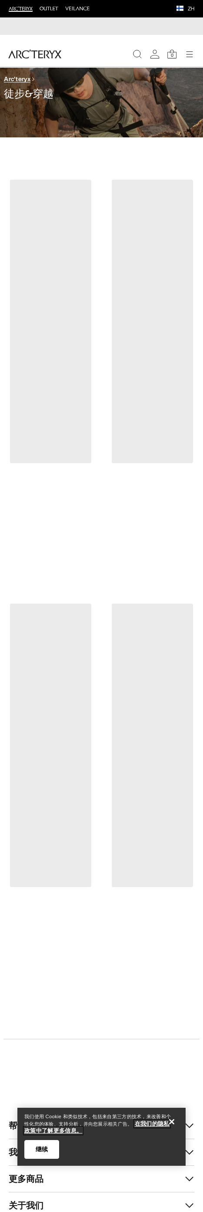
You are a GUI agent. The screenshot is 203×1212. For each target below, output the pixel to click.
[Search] (137, 54)
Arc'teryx (17, 78)
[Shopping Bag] (172, 54)
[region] (101, 1137)
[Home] (35, 54)
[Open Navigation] (189, 54)
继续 (42, 1149)
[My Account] (155, 54)
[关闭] (171, 1121)
